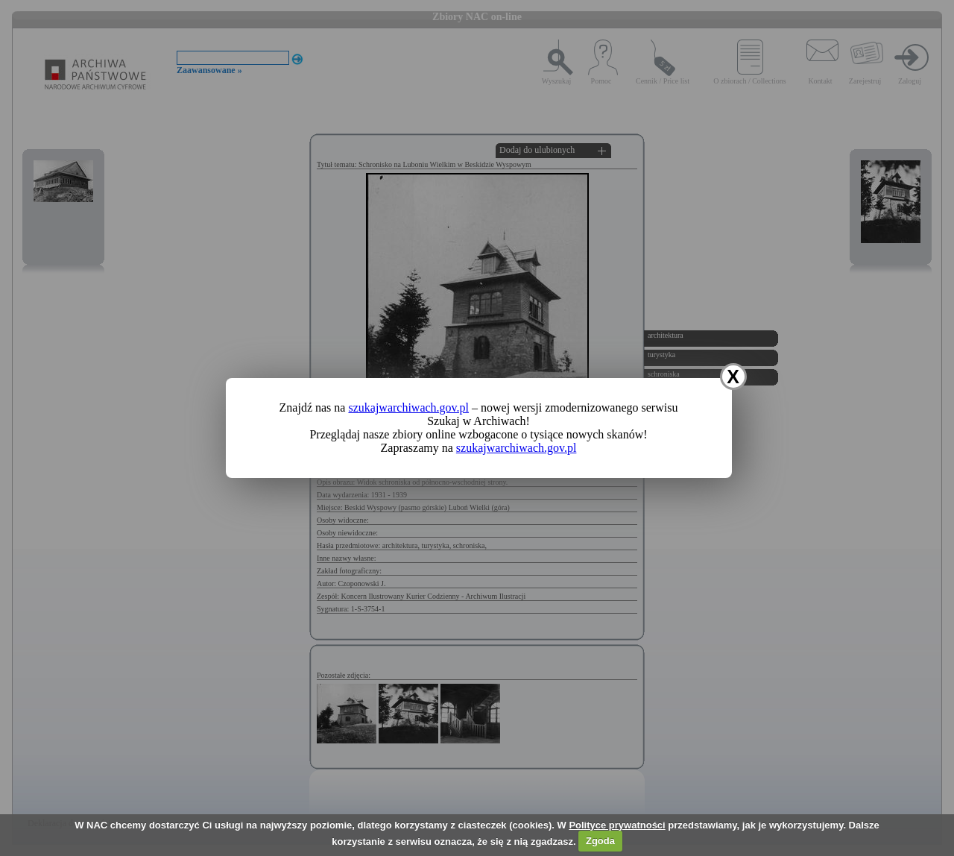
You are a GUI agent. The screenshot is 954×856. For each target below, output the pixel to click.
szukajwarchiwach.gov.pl (408, 407)
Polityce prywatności (617, 825)
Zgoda (600, 840)
